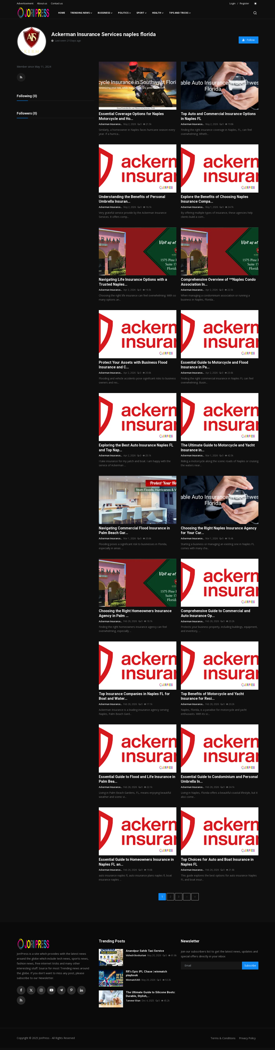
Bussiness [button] (105, 13)
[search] (255, 13)
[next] (187, 898)
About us (42, 3)
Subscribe (250, 967)
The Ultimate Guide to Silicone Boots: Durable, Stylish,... (150, 996)
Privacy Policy (247, 1040)
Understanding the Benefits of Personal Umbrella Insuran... (132, 199)
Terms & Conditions (222, 1040)
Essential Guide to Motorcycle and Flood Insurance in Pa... (215, 365)
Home (61, 12)
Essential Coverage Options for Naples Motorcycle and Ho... (132, 116)
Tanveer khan (133, 1002)
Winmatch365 (133, 981)
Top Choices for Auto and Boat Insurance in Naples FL (218, 863)
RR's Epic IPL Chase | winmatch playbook (146, 975)
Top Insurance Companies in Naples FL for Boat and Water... (135, 697)
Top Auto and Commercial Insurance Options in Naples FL (219, 116)
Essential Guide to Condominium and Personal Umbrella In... (212, 780)
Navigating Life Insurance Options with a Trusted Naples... (133, 282)
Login (232, 3)
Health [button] (158, 13)
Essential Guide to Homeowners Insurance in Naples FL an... (137, 863)
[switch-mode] (255, 3)
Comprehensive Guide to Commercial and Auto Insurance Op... (216, 614)
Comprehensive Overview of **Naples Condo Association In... (219, 282)
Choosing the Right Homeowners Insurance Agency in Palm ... (136, 614)
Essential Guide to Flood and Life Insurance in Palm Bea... (136, 780)
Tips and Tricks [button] (180, 13)
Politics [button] (124, 13)
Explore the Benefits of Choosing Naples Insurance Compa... (215, 199)
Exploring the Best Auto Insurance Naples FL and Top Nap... (136, 448)
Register (244, 3)
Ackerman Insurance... (110, 124)
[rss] (21, 1002)
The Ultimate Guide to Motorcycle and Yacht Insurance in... (218, 448)
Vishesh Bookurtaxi (136, 957)
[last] (195, 898)
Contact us (57, 3)
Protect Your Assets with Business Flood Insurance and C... (134, 365)
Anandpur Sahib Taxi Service (145, 953)
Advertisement (25, 3)
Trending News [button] (81, 13)
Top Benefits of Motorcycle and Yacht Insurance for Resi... (213, 697)
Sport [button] (141, 13)
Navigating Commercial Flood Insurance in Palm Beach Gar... (135, 531)
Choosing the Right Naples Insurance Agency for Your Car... (219, 531)
